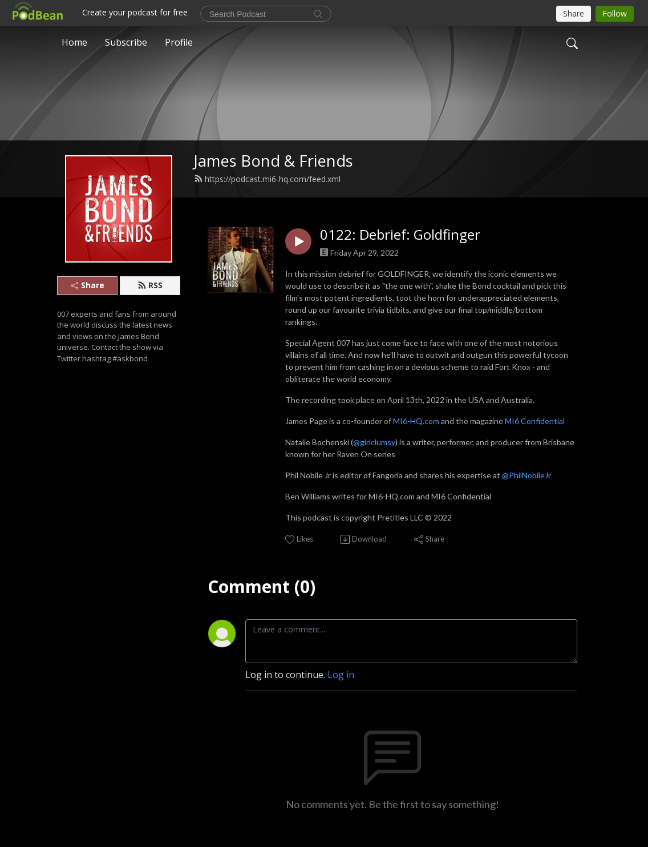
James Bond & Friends (273, 160)
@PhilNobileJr (527, 475)
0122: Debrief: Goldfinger (400, 235)
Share (87, 285)
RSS (150, 285)
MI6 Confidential (535, 421)
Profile (179, 42)
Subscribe (126, 42)
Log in (340, 674)
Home (74, 42)
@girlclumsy (374, 442)
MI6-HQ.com (416, 421)
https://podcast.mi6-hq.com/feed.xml (267, 179)
